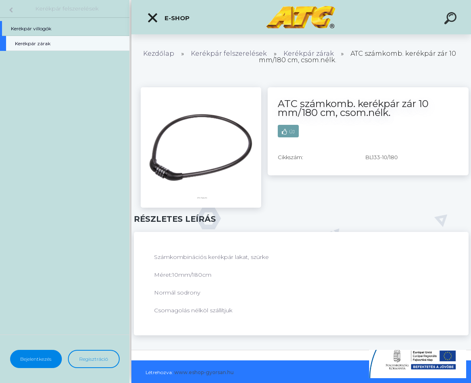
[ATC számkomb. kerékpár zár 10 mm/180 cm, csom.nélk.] (201, 90)
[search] (451, 19)
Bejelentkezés (35, 359)
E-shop (168, 18)
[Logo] (301, 17)
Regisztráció (93, 359)
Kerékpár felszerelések (67, 8)
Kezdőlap (158, 53)
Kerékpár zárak (308, 53)
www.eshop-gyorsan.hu (204, 372)
